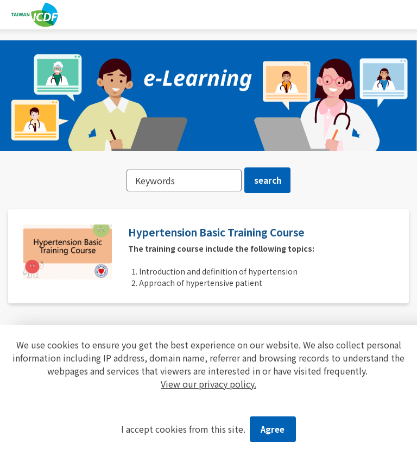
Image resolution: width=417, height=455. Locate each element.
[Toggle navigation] (402, 14)
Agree (273, 428)
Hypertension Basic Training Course (226, 235)
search (268, 181)
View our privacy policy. (208, 382)
